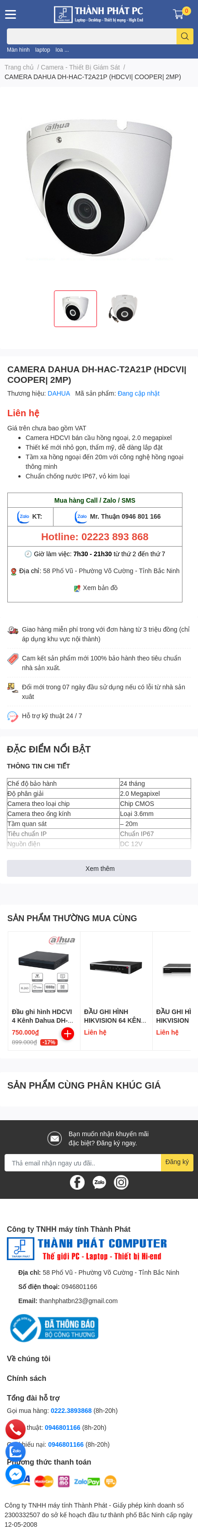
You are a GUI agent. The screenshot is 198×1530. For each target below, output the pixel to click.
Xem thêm (100, 868)
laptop (42, 49)
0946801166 (79, 1286)
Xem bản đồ (100, 587)
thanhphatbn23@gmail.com (78, 1301)
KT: (30, 516)
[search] (185, 36)
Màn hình (18, 49)
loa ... (62, 49)
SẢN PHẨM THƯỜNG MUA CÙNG (72, 918)
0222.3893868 (71, 1410)
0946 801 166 (141, 516)
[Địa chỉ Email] (99, 1162)
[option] (75, 308)
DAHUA (59, 393)
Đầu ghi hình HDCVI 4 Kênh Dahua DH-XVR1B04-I (42, 1020)
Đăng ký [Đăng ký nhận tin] (177, 1161)
